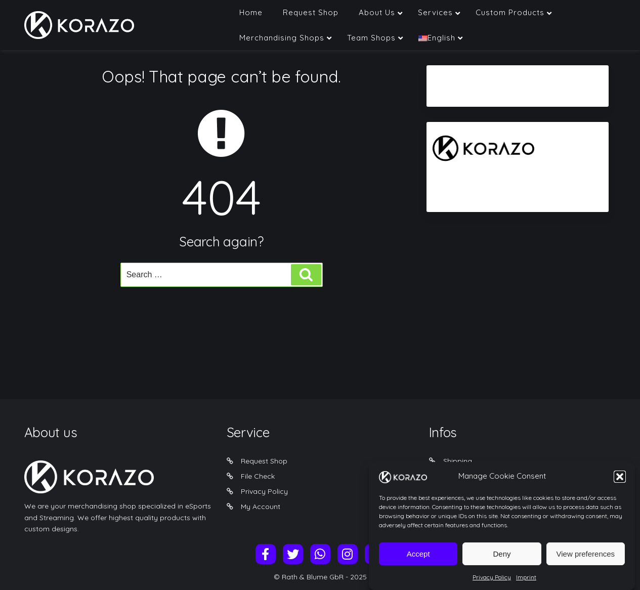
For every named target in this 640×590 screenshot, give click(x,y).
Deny (501, 557)
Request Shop (264, 461)
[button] (620, 480)
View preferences (586, 557)
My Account (260, 506)
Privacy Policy (492, 581)
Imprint (526, 581)
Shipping (457, 461)
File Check (258, 476)
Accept (418, 557)
